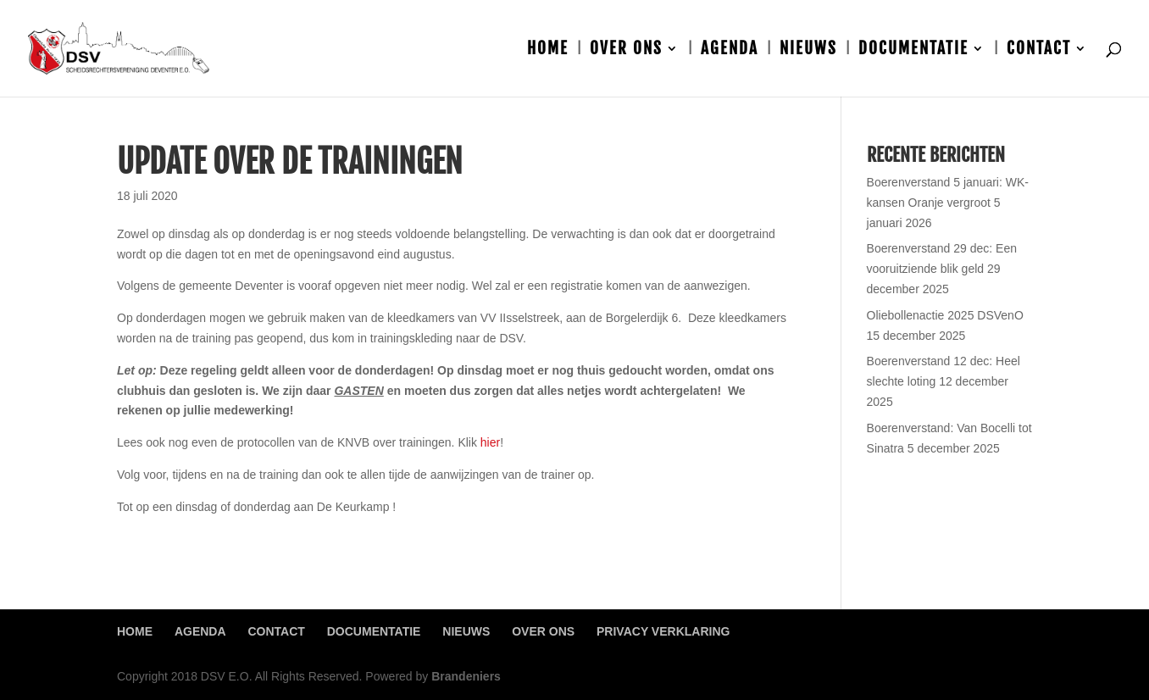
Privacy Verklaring (663, 631)
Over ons (626, 50)
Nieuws (808, 50)
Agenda (729, 50)
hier (490, 442)
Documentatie (913, 50)
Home (548, 50)
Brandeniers (466, 676)
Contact (1039, 50)
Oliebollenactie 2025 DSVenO (945, 315)
